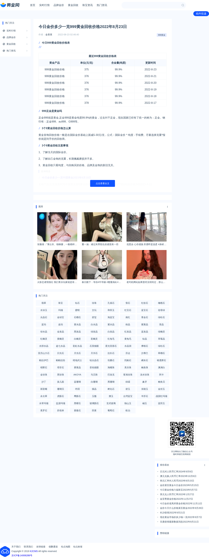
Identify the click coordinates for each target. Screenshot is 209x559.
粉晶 (128, 324)
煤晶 (94, 389)
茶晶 (161, 324)
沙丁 (43, 381)
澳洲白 (161, 367)
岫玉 (144, 403)
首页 (32, 5)
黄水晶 (77, 324)
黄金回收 (73, 5)
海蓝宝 (111, 317)
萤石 (128, 303)
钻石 (77, 303)
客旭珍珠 (127, 374)
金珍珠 (43, 374)
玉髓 (94, 396)
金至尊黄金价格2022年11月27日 (176, 499)
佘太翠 (43, 396)
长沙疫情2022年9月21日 (172, 512)
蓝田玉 (161, 403)
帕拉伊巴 (43, 360)
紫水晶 (111, 324)
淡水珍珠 (144, 374)
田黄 (94, 410)
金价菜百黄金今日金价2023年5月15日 (179, 485)
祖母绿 (161, 310)
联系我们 (28, 546)
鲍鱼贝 (161, 381)
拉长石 (111, 353)
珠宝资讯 (87, 5)
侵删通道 (53, 546)
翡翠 (43, 303)
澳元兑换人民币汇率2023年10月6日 (178, 476)
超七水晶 (60, 346)
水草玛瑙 (43, 403)
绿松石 (161, 317)
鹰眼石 (77, 396)
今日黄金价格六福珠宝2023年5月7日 (178, 489)
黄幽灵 (60, 338)
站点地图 (65, 546)
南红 (128, 317)
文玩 (94, 310)
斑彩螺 (43, 389)
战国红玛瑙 (161, 396)
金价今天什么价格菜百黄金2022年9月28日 (181, 508)
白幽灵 (77, 338)
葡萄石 (111, 410)
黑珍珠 (60, 374)
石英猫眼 (94, 346)
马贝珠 (94, 374)
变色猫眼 (94, 367)
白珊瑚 (94, 381)
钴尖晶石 (94, 360)
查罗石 (43, 410)
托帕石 (127, 360)
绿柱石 (161, 346)
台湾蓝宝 (127, 396)
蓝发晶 (144, 331)
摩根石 (144, 346)
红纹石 (144, 303)
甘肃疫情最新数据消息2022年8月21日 (179, 521)
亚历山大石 (43, 353)
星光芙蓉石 (111, 346)
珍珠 (94, 303)
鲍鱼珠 (144, 367)
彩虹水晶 (77, 346)
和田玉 (111, 310)
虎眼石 (60, 396)
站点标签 (77, 546)
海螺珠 (111, 367)
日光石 (60, 353)
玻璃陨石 (94, 403)
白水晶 (94, 324)
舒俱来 (60, 410)
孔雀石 (111, 303)
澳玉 (111, 396)
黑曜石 (77, 403)
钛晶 (144, 338)
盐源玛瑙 (60, 403)
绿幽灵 (161, 331)
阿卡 (161, 374)
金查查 (48, 34)
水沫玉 (43, 310)
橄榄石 (161, 303)
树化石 (111, 389)
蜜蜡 (77, 310)
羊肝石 (144, 396)
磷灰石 (144, 360)
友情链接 (40, 546)
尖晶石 (43, 317)
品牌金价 (59, 5)
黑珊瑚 (111, 381)
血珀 (60, 324)
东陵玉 (144, 389)
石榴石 (77, 317)
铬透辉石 (161, 360)
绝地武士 (77, 360)
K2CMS (34, 551)
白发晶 (111, 331)
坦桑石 (111, 360)
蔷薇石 (77, 410)
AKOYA (77, 374)
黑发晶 (77, 331)
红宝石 (127, 310)
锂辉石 (43, 367)
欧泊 (128, 410)
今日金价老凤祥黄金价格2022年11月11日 (181, 503)
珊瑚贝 (60, 389)
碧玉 (128, 389)
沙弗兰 (144, 353)
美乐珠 (127, 367)
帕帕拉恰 (60, 360)
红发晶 (127, 331)
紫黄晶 (144, 324)
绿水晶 (43, 331)
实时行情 (44, 5)
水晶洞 (127, 346)
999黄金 (161, 35)
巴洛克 (111, 374)
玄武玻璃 (111, 403)
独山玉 (127, 403)
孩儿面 (60, 381)
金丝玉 (161, 389)
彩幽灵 (94, 338)
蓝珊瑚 (77, 381)
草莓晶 (161, 338)
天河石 (94, 353)
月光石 (77, 353)
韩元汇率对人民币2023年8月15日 (177, 480)
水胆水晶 (43, 346)
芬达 (128, 353)
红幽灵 (43, 338)
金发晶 (60, 331)
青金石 (144, 317)
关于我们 (16, 546)
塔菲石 (60, 367)
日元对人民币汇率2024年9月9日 (176, 471)
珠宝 (60, 303)
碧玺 (94, 317)
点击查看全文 (102, 183)
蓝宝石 (144, 310)
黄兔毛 (127, 338)
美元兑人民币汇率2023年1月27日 (177, 494)
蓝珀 (43, 324)
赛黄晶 (77, 367)
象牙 (144, 381)
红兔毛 (111, 338)
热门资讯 (102, 5)
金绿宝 (60, 317)
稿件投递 (201, 13)
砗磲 (128, 381)
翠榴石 (161, 353)
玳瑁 (77, 389)
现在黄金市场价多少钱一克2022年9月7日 (181, 517)
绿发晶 (94, 331)
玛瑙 (60, 310)
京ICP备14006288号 (21, 555)
